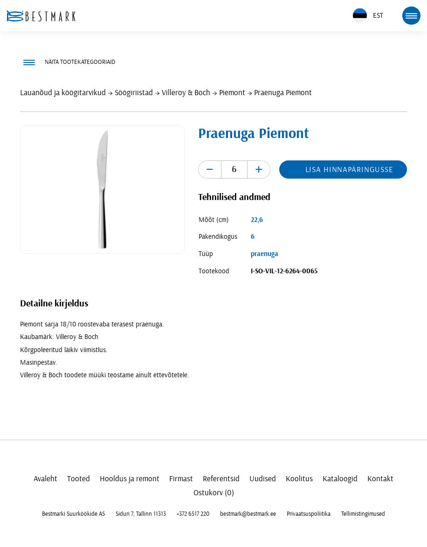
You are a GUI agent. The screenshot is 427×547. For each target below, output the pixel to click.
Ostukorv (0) (213, 493)
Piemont (232, 93)
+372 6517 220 (193, 514)
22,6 (257, 219)
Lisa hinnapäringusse (349, 169)
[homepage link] (41, 15)
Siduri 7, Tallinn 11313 (141, 514)
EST (368, 15)
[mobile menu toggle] (411, 15)
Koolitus (299, 479)
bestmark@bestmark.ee (248, 514)
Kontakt (380, 479)
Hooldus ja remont (129, 479)
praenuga (264, 253)
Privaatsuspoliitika (309, 514)
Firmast (181, 479)
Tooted (78, 479)
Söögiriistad (134, 93)
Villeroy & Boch (186, 93)
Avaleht (45, 479)
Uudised (262, 479)
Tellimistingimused (363, 514)
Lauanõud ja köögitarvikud (63, 93)
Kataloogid (340, 479)
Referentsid (221, 479)
